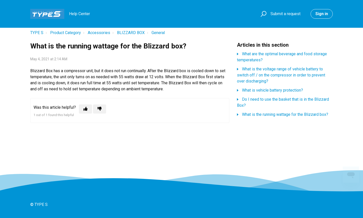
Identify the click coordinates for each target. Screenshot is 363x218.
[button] (262, 14)
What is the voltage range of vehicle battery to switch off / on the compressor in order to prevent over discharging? (281, 75)
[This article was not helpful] (99, 109)
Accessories (99, 32)
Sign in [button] (321, 13)
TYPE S (36, 32)
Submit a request (285, 13)
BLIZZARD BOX (131, 32)
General (158, 32)
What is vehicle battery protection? (272, 90)
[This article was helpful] (85, 109)
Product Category (65, 32)
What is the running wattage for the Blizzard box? (285, 114)
